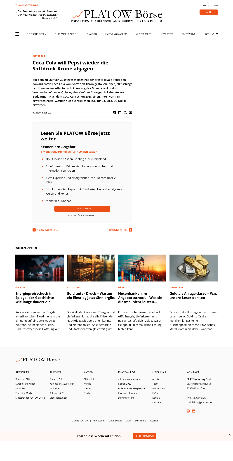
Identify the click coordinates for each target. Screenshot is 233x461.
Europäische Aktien (66, 34)
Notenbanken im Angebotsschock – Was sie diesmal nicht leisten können (140, 299)
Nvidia (87, 393)
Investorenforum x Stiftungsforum (127, 395)
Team (155, 383)
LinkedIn (193, 411)
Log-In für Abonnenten (82, 215)
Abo (208, 11)
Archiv (155, 379)
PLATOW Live (188, 34)
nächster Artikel (118, 229)
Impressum (99, 420)
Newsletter (166, 34)
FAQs (155, 393)
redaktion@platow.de (199, 402)
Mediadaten (158, 388)
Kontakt (156, 397)
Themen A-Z (56, 379)
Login (215, 5)
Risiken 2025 (124, 383)
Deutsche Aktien (36, 34)
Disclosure (140, 420)
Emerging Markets (116, 34)
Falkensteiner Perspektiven (132, 388)
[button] (114, 112)
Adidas (87, 383)
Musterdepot (143, 34)
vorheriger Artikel (47, 229)
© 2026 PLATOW (80, 420)
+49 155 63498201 (197, 398)
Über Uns (209, 34)
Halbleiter (55, 388)
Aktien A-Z (89, 379)
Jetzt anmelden (145, 435)
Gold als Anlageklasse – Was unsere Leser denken (193, 295)
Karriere (156, 402)
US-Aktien (91, 34)
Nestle (87, 388)
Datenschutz (115, 420)
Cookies (154, 420)
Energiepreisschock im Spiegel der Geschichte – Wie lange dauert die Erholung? (35, 299)
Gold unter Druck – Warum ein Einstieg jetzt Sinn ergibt (91, 295)
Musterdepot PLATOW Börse (30, 397)
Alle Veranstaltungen (129, 379)
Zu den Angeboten (82, 208)
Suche (203, 5)
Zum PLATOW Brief (26, 5)
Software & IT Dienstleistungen (58, 395)
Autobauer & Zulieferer (62, 383)
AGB (128, 420)
